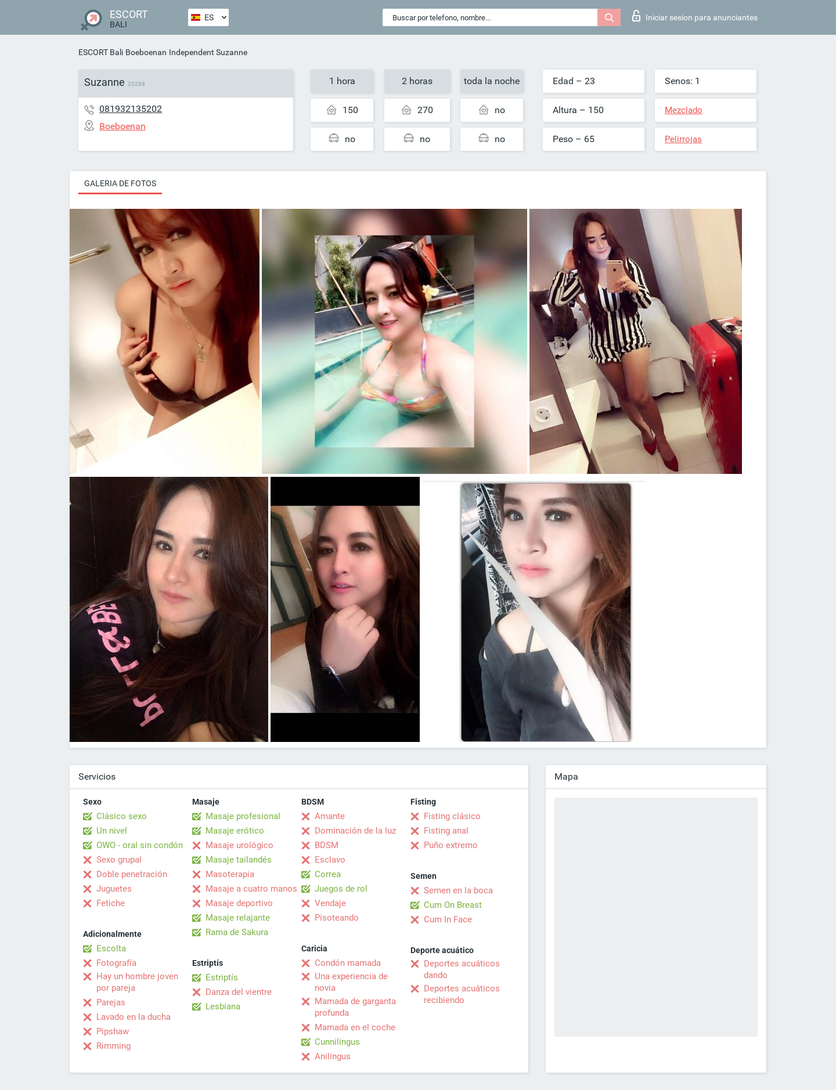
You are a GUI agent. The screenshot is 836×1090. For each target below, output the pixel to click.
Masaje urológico (239, 845)
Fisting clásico (452, 816)
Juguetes (114, 888)
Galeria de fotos (120, 183)
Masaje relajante (238, 917)
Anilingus (333, 1056)
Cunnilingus (337, 1042)
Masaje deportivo (239, 903)
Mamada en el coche (355, 1027)
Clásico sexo (121, 816)
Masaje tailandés (239, 859)
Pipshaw (112, 1031)
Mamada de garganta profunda (355, 1007)
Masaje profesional (243, 816)
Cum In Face (448, 919)
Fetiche (110, 903)
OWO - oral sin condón (139, 845)
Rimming (113, 1046)
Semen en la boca (458, 890)
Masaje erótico (235, 830)
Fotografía (116, 963)
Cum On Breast (453, 905)
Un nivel (111, 830)
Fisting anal (446, 830)
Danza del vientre (239, 992)
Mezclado (683, 110)
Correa (328, 874)
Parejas (110, 1002)
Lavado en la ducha (133, 1017)
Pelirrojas (683, 139)
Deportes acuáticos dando (462, 969)
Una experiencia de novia (351, 982)
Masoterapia (230, 874)
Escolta (111, 948)
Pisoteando (337, 917)
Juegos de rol (341, 888)
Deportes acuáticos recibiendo (462, 994)
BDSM (326, 845)
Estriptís (222, 977)
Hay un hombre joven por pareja (137, 982)
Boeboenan (146, 52)
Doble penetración (131, 874)
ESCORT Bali (100, 52)
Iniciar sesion (695, 15)
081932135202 (130, 108)
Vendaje (330, 903)
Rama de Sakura (237, 932)
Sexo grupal (119, 859)
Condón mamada (348, 963)
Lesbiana (223, 1006)
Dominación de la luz (355, 830)
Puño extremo (451, 845)
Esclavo (330, 859)
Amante (330, 816)
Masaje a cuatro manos (251, 888)
